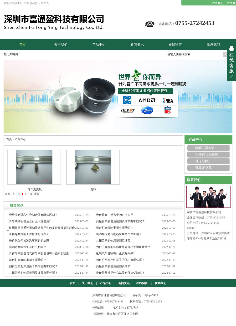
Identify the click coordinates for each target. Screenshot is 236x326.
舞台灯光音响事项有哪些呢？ (114, 227)
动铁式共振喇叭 (206, 154)
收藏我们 (217, 3)
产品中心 (20, 139)
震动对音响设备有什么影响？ (27, 247)
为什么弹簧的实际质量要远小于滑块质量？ (123, 247)
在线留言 (142, 283)
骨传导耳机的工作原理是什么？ (29, 234)
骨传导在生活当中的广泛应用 (114, 215)
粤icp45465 (151, 295)
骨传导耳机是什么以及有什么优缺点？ (120, 272)
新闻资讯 (124, 283)
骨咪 (93, 189)
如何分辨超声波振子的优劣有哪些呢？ (120, 260)
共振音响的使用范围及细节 (113, 240)
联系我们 (160, 283)
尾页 (37, 194)
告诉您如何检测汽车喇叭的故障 (29, 240)
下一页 (28, 194)
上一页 (16, 194)
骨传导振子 (203, 161)
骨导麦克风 (34, 189)
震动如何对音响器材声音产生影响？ (119, 234)
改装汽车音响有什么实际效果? (115, 253)
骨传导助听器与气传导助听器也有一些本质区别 (39, 253)
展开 (231, 62)
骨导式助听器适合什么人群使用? (29, 221)
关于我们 (87, 283)
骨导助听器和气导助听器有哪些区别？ (33, 215)
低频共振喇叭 (205, 148)
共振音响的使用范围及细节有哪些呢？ (120, 221)
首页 (9, 139)
